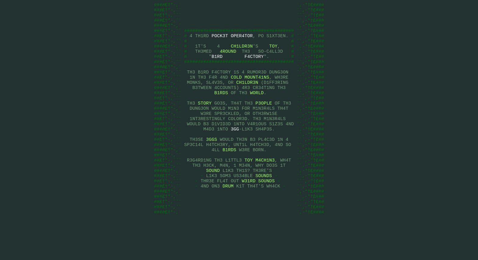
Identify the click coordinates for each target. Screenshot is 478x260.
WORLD (257, 109)
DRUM (228, 219)
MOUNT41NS (256, 91)
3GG (235, 152)
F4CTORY (254, 66)
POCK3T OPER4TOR (232, 42)
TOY (273, 54)
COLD (236, 91)
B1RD (217, 66)
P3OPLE (263, 121)
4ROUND (228, 60)
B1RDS (221, 109)
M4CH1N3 (265, 188)
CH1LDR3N (242, 54)
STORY (205, 121)
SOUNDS (263, 207)
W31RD (248, 213)
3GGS (211, 164)
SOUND (213, 201)
